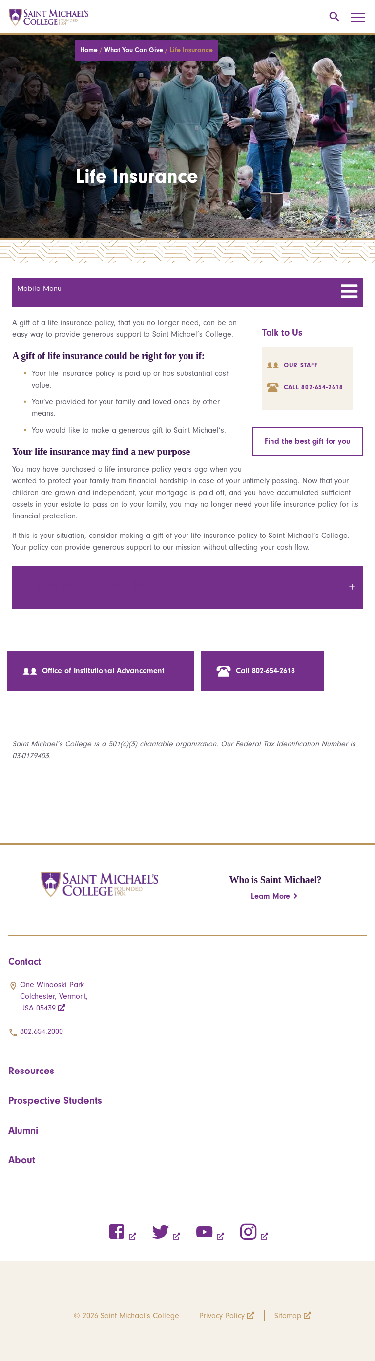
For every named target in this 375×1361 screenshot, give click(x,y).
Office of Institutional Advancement (93, 671)
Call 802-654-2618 (305, 387)
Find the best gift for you (307, 441)
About (21, 1160)
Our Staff (292, 365)
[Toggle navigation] (361, 17)
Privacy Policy (222, 1315)
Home (90, 50)
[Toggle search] (333, 17)
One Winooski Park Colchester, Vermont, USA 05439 (54, 996)
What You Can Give (134, 50)
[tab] (187, 587)
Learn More (270, 896)
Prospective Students (55, 1100)
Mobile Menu (39, 288)
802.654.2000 (41, 1031)
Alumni (23, 1130)
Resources (31, 1070)
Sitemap (287, 1315)
